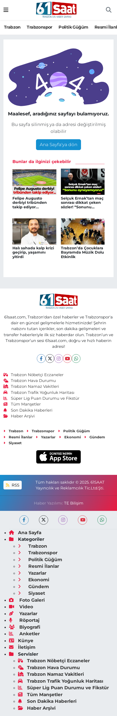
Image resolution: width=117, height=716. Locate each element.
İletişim (22, 647)
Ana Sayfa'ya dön (58, 144)
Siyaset (12, 443)
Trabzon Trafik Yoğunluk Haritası (39, 392)
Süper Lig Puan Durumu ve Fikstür (41, 398)
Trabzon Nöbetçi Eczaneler (33, 374)
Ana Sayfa (25, 532)
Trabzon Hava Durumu (29, 380)
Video (21, 606)
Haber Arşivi (19, 416)
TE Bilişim (73, 503)
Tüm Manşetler (22, 404)
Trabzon (12, 27)
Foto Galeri (27, 600)
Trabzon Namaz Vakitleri (31, 386)
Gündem (94, 437)
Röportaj (24, 620)
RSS (12, 485)
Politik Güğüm (73, 27)
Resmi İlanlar (18, 437)
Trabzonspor (39, 27)
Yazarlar (46, 437)
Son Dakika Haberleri (28, 410)
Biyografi (24, 627)
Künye (21, 640)
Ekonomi (70, 437)
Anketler (24, 633)
